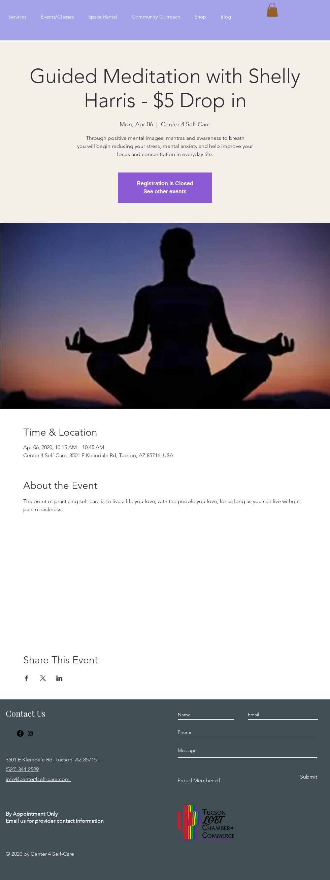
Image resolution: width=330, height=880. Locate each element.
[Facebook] (20, 733)
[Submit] (308, 777)
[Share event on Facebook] (26, 678)
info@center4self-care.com (38, 779)
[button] (272, 10)
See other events (165, 191)
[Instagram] (30, 733)
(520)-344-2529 (22, 769)
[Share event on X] (43, 678)
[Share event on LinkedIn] (59, 678)
